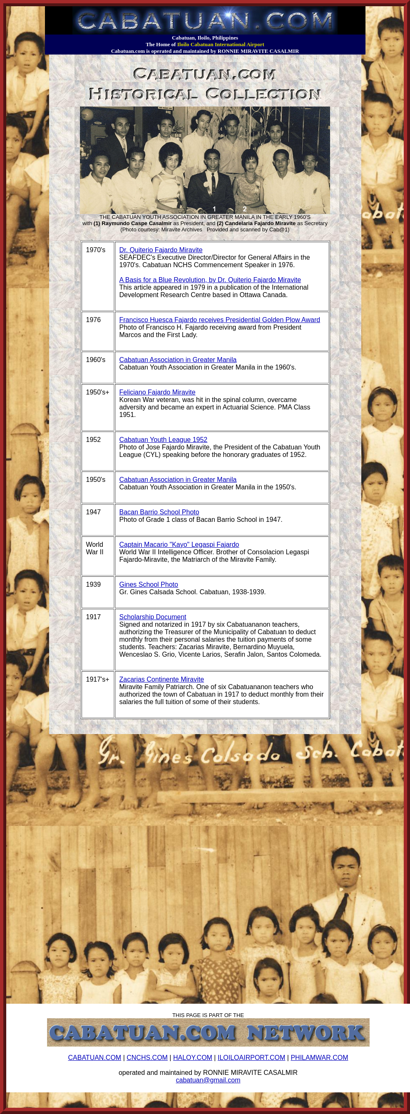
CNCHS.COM (147, 1057)
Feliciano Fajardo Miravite (157, 392)
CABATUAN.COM (94, 1057)
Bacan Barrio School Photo (159, 512)
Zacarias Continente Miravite (161, 679)
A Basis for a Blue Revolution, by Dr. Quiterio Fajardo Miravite (210, 279)
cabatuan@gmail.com (208, 1080)
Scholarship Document (152, 616)
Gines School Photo (148, 584)
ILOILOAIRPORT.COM (251, 1057)
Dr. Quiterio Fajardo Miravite (161, 249)
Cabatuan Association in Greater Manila (178, 359)
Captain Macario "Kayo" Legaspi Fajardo (179, 544)
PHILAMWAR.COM (319, 1057)
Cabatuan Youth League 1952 (163, 439)
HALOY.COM (192, 1057)
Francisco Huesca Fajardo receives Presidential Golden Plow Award (220, 319)
